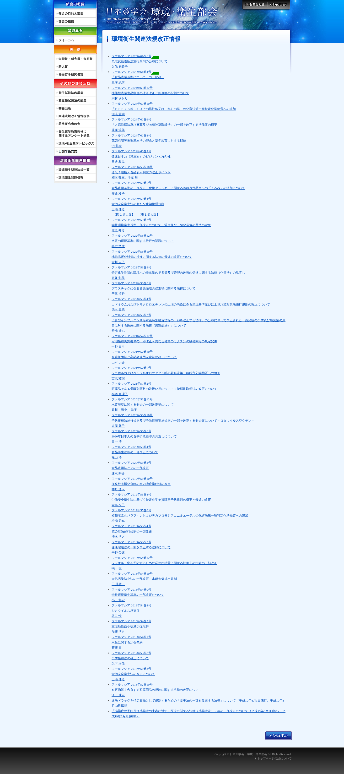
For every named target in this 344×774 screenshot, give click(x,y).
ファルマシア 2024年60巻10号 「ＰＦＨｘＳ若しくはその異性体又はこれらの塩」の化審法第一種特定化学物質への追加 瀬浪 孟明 (174, 109)
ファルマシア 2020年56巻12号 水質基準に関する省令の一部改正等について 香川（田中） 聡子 (143, 405)
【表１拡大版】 (149, 214)
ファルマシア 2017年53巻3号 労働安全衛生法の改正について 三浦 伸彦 (133, 674)
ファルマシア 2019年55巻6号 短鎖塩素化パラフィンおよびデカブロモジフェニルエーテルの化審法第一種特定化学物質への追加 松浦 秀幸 (180, 515)
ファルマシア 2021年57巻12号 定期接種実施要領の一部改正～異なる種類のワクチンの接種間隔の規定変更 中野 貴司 (164, 341)
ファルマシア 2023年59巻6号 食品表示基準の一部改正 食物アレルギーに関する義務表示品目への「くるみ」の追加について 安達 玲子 (178, 188)
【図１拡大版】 (124, 214)
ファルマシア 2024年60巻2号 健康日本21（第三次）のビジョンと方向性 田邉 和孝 (141, 156)
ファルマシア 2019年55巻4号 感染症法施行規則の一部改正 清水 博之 (132, 531)
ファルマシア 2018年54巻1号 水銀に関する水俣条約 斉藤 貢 (131, 642)
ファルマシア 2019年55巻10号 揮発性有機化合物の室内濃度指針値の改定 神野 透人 (141, 484)
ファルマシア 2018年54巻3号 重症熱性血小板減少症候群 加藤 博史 (131, 626)
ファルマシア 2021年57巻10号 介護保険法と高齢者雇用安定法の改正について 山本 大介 (144, 357)
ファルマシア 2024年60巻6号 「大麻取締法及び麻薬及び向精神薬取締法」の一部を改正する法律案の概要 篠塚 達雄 (164, 125)
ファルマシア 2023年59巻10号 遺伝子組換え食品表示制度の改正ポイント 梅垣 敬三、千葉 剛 (141, 172)
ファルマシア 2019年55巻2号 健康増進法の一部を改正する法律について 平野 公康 (141, 547)
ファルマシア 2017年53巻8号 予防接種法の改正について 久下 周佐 (131, 658)
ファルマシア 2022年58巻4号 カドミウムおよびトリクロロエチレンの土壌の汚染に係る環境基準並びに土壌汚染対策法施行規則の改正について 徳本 (191, 304)
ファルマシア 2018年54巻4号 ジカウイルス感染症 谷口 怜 (131, 611)
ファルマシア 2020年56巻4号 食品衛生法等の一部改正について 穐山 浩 (135, 452)
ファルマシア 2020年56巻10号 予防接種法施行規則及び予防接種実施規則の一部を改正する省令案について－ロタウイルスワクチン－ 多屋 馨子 (183, 420)
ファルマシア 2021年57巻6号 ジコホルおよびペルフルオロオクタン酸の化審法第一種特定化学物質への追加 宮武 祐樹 (166, 373)
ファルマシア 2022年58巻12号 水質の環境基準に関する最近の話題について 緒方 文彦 (143, 241)
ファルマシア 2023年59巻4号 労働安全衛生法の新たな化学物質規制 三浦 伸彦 (138, 204)
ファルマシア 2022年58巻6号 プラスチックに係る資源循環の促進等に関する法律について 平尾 (153, 288)
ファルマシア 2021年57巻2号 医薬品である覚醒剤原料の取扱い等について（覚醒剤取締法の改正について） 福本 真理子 (166, 389)
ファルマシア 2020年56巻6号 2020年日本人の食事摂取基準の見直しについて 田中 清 (144, 436)
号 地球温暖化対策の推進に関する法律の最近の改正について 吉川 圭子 (152, 257)
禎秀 (121, 293)
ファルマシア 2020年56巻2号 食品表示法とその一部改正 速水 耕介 (131, 468)
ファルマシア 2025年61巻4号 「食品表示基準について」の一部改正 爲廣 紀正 (138, 77)
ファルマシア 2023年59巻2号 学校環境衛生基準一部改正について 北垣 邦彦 (161, 225)
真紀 (121, 309)
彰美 (121, 278)
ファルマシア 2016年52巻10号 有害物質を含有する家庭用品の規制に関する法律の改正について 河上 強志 (157, 690)
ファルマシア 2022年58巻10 (131, 251)
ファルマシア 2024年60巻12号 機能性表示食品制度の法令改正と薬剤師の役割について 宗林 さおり (150, 93)
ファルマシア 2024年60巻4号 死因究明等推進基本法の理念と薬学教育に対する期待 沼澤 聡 (149, 141)
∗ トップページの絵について (273, 758)
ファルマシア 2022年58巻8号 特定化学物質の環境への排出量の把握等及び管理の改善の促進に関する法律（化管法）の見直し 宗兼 (178, 273)
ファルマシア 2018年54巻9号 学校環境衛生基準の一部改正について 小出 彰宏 (138, 595)
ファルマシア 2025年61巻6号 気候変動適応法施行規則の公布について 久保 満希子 (139, 61)
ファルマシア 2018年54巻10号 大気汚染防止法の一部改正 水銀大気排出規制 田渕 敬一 (144, 579)
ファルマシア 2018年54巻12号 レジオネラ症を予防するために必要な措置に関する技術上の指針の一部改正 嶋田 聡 (164, 563)
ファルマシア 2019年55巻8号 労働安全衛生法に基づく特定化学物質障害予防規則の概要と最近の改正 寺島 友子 (161, 500)
